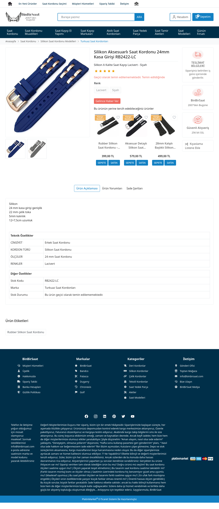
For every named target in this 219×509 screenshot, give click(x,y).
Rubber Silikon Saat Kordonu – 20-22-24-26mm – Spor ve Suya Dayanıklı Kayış (108, 146)
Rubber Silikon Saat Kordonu (25, 332)
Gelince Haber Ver (107, 101)
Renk (97, 83)
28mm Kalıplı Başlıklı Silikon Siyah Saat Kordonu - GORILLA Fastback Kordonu (164, 146)
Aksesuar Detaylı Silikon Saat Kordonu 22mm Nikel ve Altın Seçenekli (136, 146)
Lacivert (101, 90)
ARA (139, 17)
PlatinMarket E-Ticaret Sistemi (99, 499)
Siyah (115, 90)
